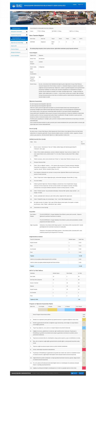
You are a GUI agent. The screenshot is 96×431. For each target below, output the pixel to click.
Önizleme (74, 373)
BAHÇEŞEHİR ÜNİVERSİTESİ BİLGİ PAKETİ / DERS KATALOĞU (39, 6)
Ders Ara (80, 4)
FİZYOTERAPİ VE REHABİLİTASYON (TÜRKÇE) (18, 38)
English (74, 4)
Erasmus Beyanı (15, 49)
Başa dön (81, 373)
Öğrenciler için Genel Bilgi (17, 42)
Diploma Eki (14, 46)
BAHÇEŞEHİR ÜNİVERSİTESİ (21, 373)
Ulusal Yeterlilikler (15, 55)
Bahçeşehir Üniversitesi (16, 31)
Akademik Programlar (16, 34)
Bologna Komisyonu (15, 52)
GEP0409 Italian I (16, 28)
